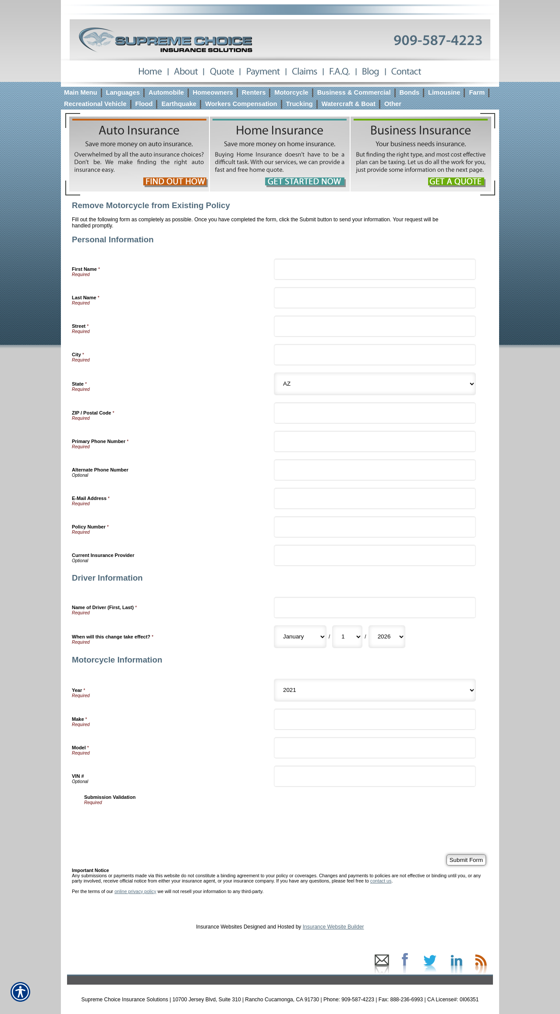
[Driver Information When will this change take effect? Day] (347, 636)
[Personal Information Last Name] (375, 297)
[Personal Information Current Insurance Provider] (375, 555)
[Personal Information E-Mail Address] (375, 498)
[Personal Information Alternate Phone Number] (375, 470)
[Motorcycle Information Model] (375, 748)
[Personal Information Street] (375, 326)
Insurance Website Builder (333, 927)
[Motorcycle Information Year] (375, 690)
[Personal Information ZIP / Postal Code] (375, 413)
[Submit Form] (466, 859)
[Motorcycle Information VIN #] (375, 776)
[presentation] (150, 822)
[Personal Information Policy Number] (375, 527)
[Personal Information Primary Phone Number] (375, 441)
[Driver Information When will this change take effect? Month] (300, 636)
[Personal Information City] (375, 354)
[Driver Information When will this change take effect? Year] (387, 636)
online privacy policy (135, 891)
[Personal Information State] (375, 383)
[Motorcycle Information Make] (375, 719)
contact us (381, 880)
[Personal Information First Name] (375, 269)
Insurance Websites (219, 927)
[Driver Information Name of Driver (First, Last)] (375, 607)
